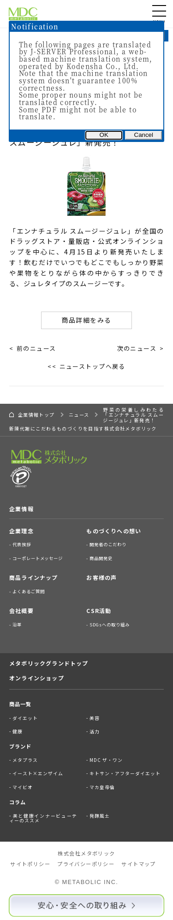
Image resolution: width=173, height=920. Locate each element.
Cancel (144, 134)
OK (104, 134)
